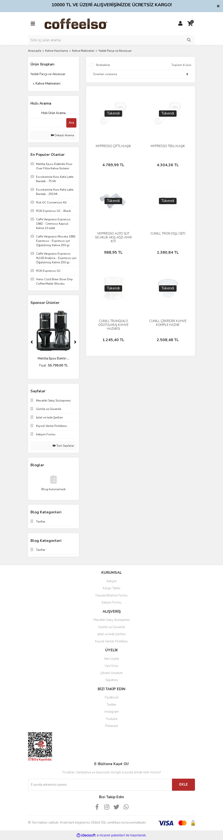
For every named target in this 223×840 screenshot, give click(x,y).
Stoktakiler (103, 65)
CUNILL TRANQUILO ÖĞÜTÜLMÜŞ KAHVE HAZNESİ (113, 325)
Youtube (111, 719)
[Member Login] (180, 23)
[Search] (111, 40)
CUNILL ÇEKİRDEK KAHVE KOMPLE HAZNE (167, 323)
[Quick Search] (46, 122)
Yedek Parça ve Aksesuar (115, 51)
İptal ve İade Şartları (111, 634)
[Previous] (31, 342)
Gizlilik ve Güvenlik (111, 627)
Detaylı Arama (62, 135)
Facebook (112, 697)
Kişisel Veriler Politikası (111, 641)
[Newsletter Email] (100, 785)
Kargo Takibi (111, 588)
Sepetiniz (111, 680)
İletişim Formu (111, 602)
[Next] (75, 342)
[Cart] (190, 24)
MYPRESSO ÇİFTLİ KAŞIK (113, 146)
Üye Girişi (111, 666)
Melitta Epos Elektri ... (53, 358)
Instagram (111, 712)
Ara (71, 123)
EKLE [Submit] (183, 784)
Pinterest (111, 726)
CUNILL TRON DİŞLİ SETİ (167, 233)
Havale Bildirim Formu (111, 595)
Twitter (111, 705)
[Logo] (84, 23)
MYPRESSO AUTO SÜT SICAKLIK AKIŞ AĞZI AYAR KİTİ (113, 237)
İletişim (112, 581)
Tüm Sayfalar (63, 446)
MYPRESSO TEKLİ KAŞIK (168, 146)
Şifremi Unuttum (111, 673)
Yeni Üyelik (111, 659)
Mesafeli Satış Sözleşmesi (111, 620)
